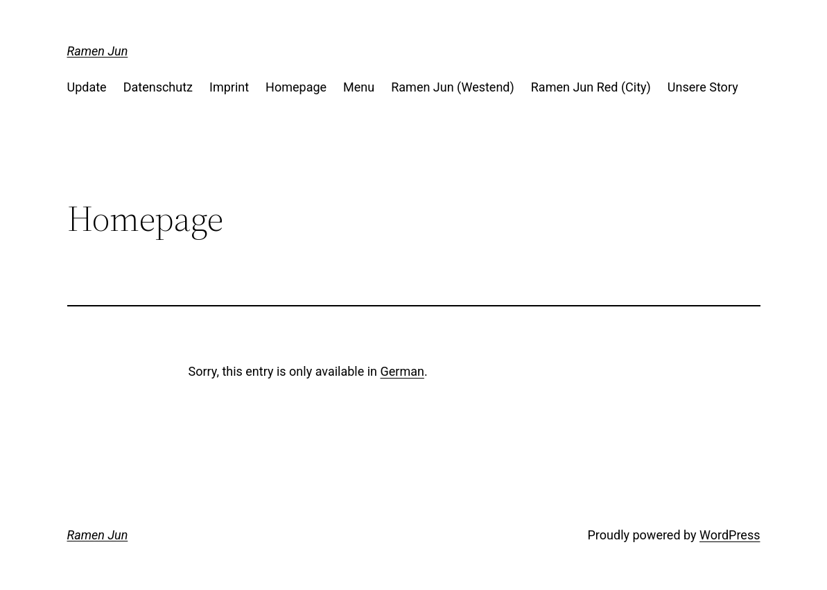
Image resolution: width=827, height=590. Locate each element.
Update (87, 87)
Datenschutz (158, 87)
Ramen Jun (97, 51)
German (402, 371)
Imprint (229, 87)
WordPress (729, 535)
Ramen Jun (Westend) (452, 87)
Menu (358, 87)
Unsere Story (703, 87)
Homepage (296, 87)
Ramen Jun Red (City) (591, 87)
